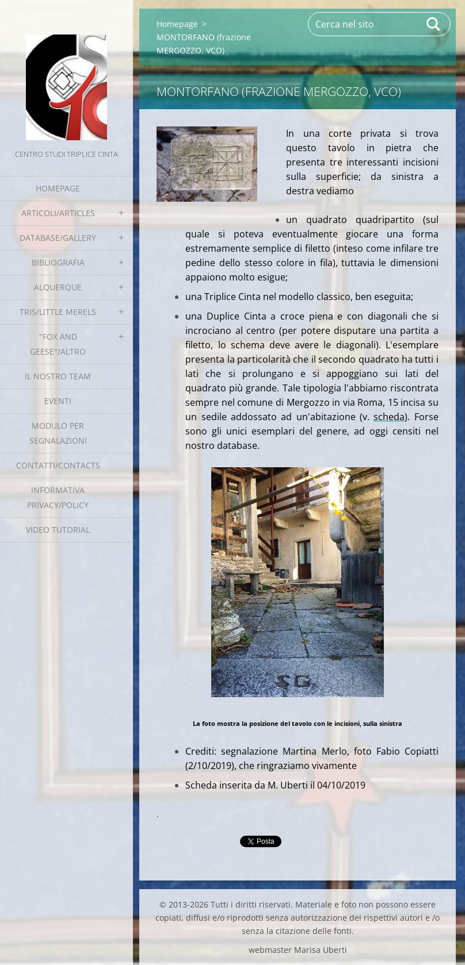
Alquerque (58, 287)
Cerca (433, 24)
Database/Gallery (58, 237)
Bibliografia (58, 262)
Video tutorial (58, 529)
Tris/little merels (58, 311)
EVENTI (57, 400)
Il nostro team (58, 376)
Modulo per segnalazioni (58, 433)
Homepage (58, 188)
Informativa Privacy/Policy (58, 497)
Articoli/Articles (58, 212)
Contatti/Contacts (58, 465)
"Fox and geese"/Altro (58, 344)
